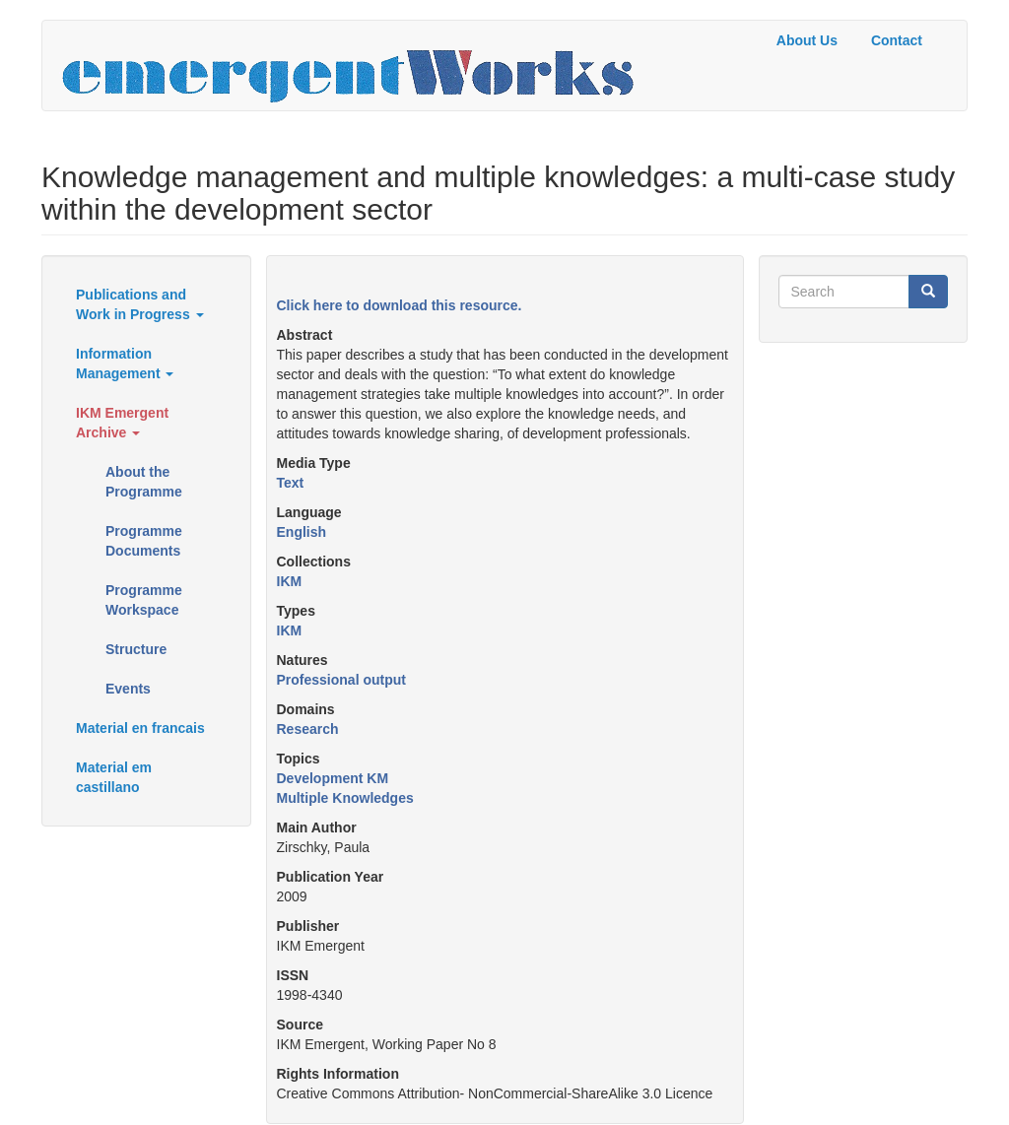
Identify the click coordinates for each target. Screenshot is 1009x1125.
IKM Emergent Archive (122, 422)
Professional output (341, 680)
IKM (290, 581)
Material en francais (140, 728)
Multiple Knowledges (345, 798)
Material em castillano (114, 777)
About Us (807, 40)
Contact (896, 40)
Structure (136, 649)
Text (290, 483)
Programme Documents (143, 541)
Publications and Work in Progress (140, 304)
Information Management (124, 363)
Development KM (333, 778)
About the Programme (143, 481)
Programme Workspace (143, 600)
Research (308, 729)
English (302, 532)
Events (128, 688)
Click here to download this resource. (399, 305)
